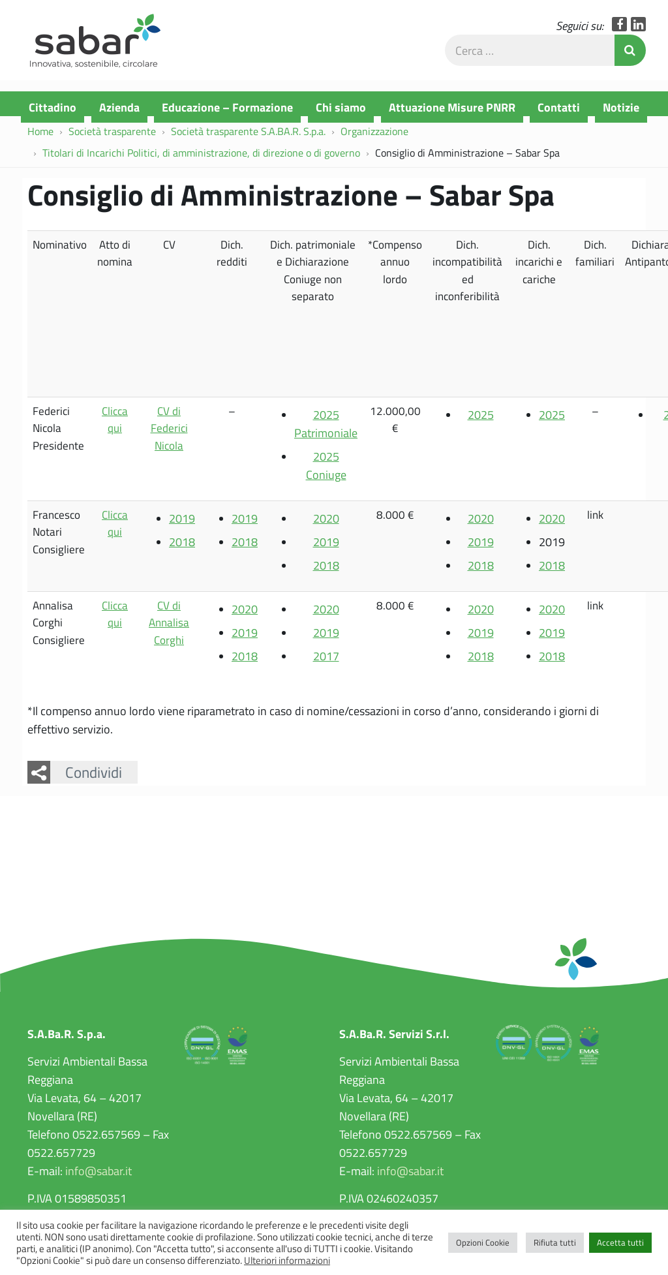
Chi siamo (341, 107)
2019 (182, 524)
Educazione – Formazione (227, 107)
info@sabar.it (98, 1177)
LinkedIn (638, 29)
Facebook (619, 29)
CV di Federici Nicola (169, 434)
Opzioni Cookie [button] (482, 1242)
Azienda (119, 107)
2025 (481, 421)
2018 (182, 548)
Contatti (559, 107)
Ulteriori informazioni (287, 1260)
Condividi (93, 778)
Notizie (621, 107)
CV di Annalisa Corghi (169, 629)
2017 (326, 662)
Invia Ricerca (630, 55)
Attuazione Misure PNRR (452, 107)
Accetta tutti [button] (620, 1242)
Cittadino (52, 107)
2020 (326, 524)
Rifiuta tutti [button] (555, 1242)
